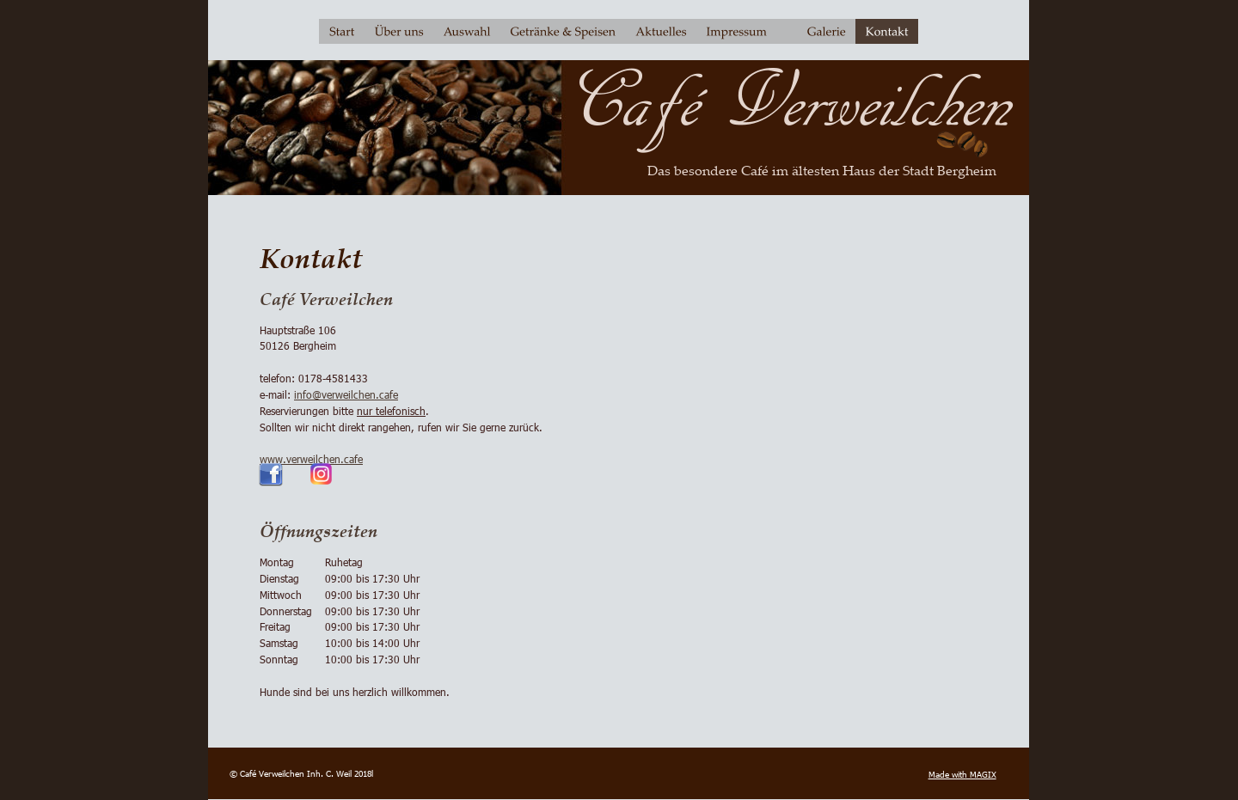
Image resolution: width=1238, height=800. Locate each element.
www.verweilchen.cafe (311, 459)
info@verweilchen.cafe (346, 394)
